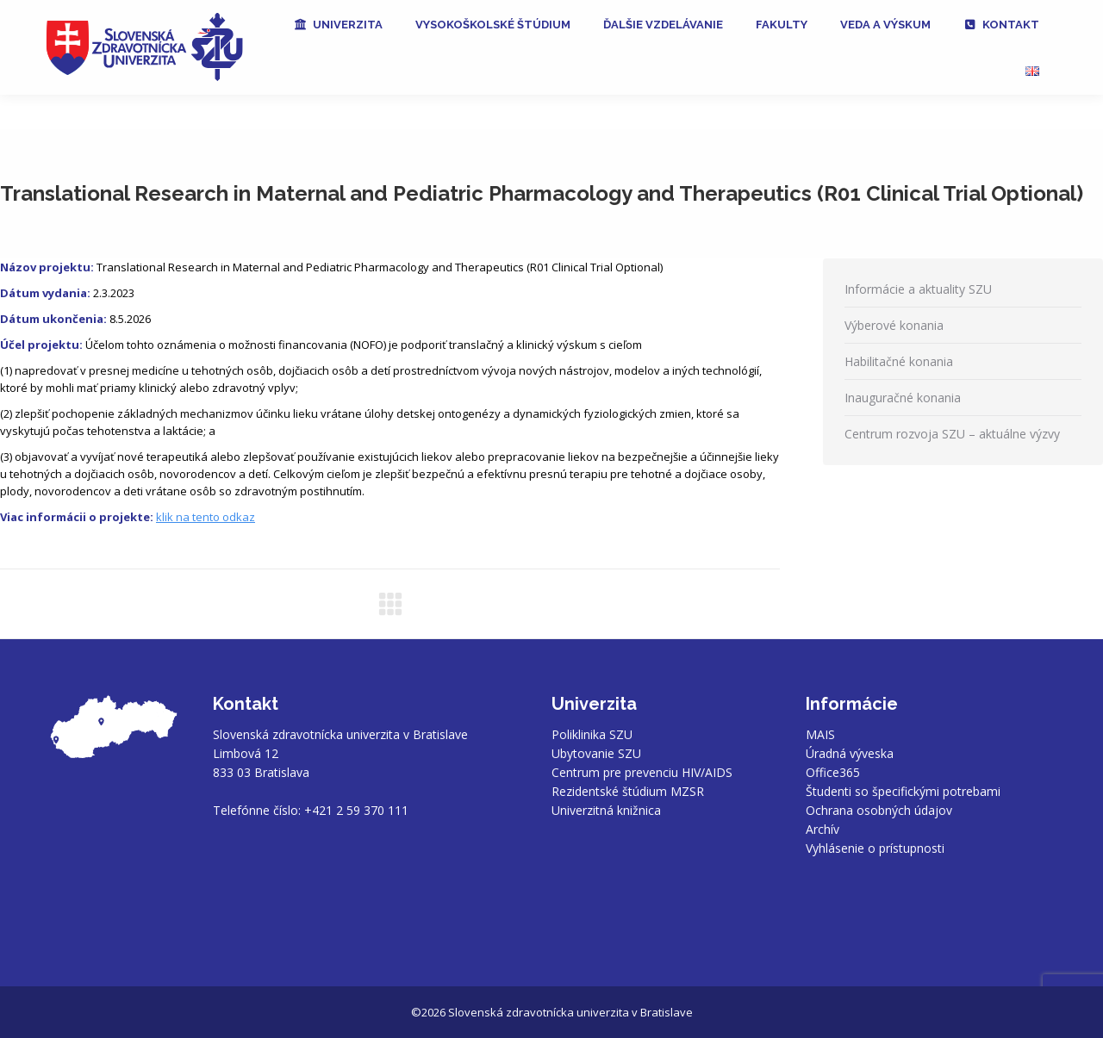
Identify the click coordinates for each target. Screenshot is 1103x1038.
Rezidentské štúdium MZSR (628, 791)
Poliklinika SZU (592, 734)
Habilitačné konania (898, 361)
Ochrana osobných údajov (879, 810)
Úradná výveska (850, 753)
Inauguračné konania (902, 397)
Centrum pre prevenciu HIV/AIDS (642, 772)
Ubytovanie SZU (596, 753)
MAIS (820, 734)
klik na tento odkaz (205, 517)
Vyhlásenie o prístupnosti (875, 848)
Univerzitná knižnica (606, 810)
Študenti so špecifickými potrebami (903, 791)
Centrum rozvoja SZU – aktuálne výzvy (952, 434)
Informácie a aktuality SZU (918, 289)
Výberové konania (894, 325)
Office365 (833, 772)
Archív (822, 829)
